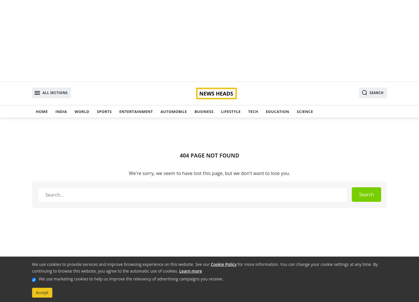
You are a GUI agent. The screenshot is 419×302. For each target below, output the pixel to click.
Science (305, 111)
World (81, 111)
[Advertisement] (209, 41)
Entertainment (136, 111)
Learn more (190, 271)
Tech (253, 111)
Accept (42, 292)
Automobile (173, 111)
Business (203, 111)
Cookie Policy (224, 264)
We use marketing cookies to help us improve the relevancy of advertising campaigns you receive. (131, 279)
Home (42, 111)
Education (277, 111)
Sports (104, 111)
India (61, 111)
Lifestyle (231, 111)
